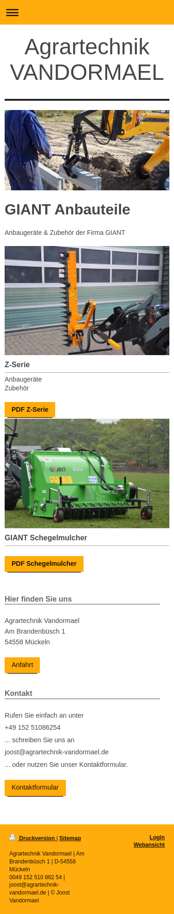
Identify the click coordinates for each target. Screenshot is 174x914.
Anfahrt (22, 664)
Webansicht (149, 845)
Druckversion (32, 838)
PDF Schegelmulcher (44, 563)
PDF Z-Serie (30, 409)
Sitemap (70, 838)
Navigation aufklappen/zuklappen (87, 12)
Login (157, 837)
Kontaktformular (35, 787)
